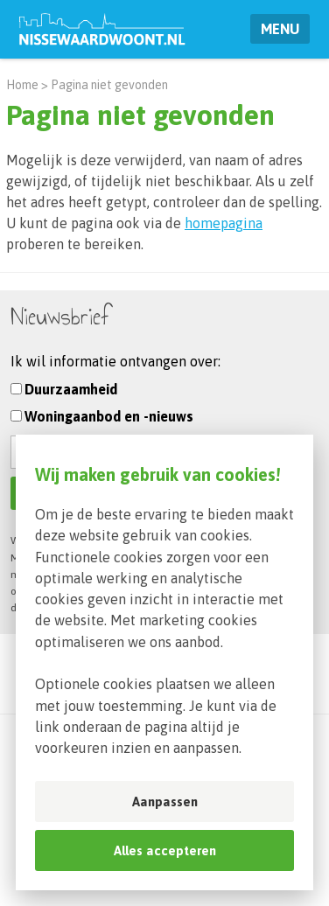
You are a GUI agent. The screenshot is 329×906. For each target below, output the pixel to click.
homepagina (223, 223)
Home (22, 85)
